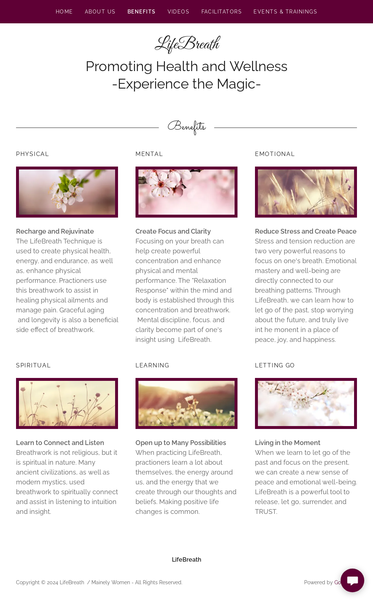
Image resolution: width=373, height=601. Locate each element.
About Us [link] (100, 12)
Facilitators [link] (221, 12)
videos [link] (179, 12)
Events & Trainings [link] (285, 12)
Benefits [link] (141, 12)
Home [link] (64, 12)
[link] (186, 46)
